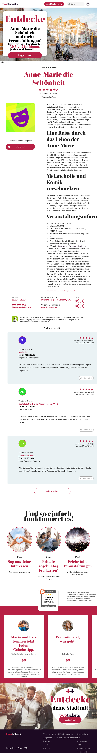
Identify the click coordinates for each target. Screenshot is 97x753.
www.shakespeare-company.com (51, 307)
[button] (69, 4)
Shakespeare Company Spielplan (72, 246)
